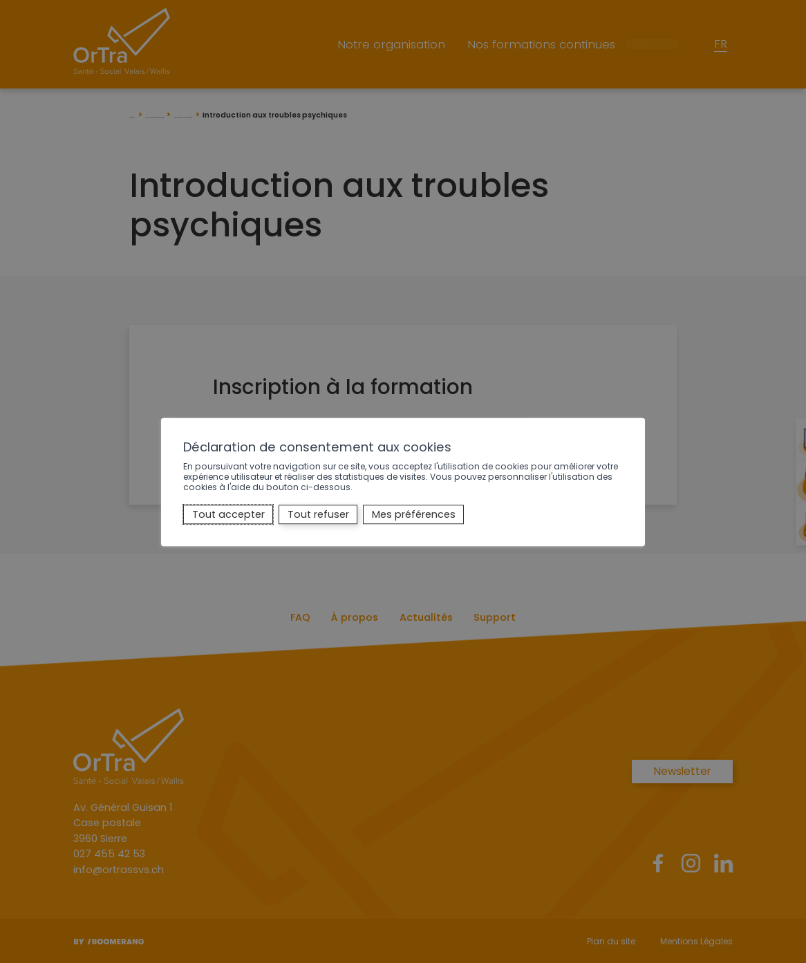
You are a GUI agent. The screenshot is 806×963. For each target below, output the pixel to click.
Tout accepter (228, 514)
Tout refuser (318, 514)
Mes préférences (414, 514)
